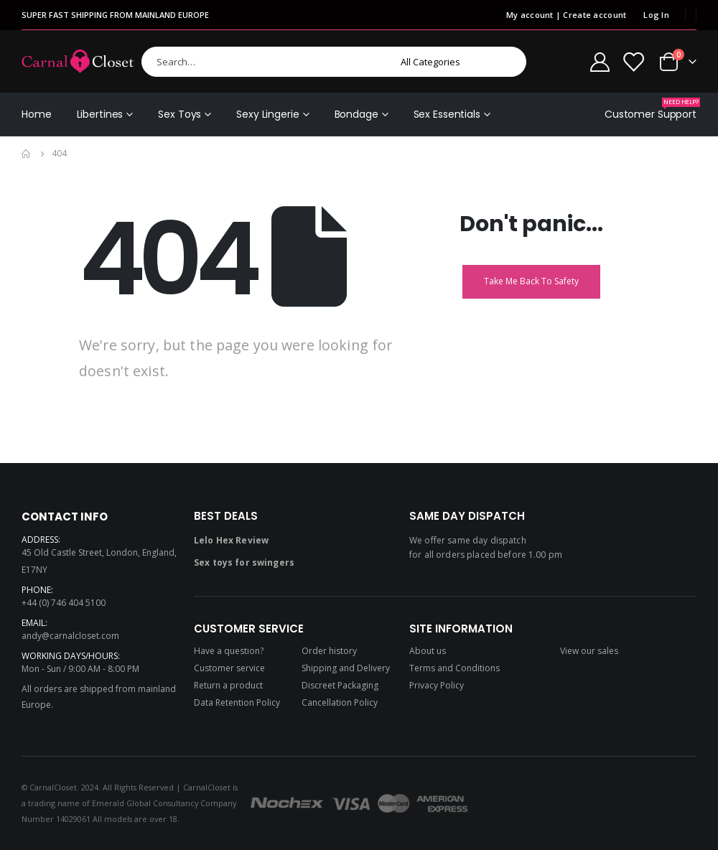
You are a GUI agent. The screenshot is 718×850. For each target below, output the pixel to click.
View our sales (589, 651)
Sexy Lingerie (267, 114)
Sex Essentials (447, 114)
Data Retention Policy (237, 702)
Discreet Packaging (340, 685)
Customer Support (650, 109)
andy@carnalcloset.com (70, 636)
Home (37, 114)
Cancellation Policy (340, 702)
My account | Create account (566, 14)
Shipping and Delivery (346, 668)
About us (427, 651)
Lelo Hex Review (231, 540)
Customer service (229, 668)
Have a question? (229, 651)
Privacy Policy (436, 685)
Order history (329, 651)
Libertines (100, 114)
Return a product (228, 685)
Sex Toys (179, 114)
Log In (656, 14)
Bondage (356, 114)
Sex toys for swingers (244, 562)
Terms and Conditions (454, 668)
